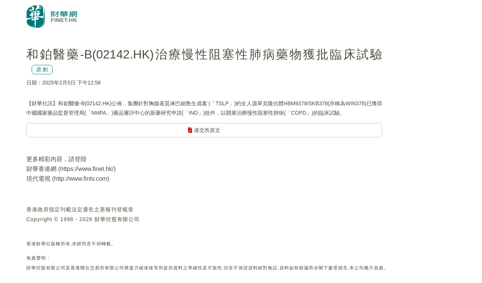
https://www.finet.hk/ (87, 169)
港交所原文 (204, 130)
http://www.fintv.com (80, 178)
